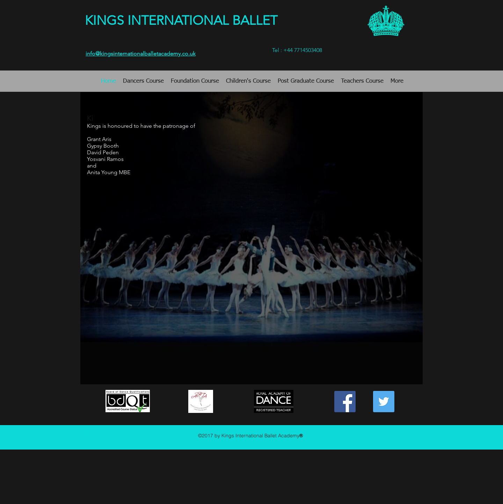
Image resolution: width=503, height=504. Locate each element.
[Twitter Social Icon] (383, 401)
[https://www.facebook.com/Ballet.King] (345, 401)
